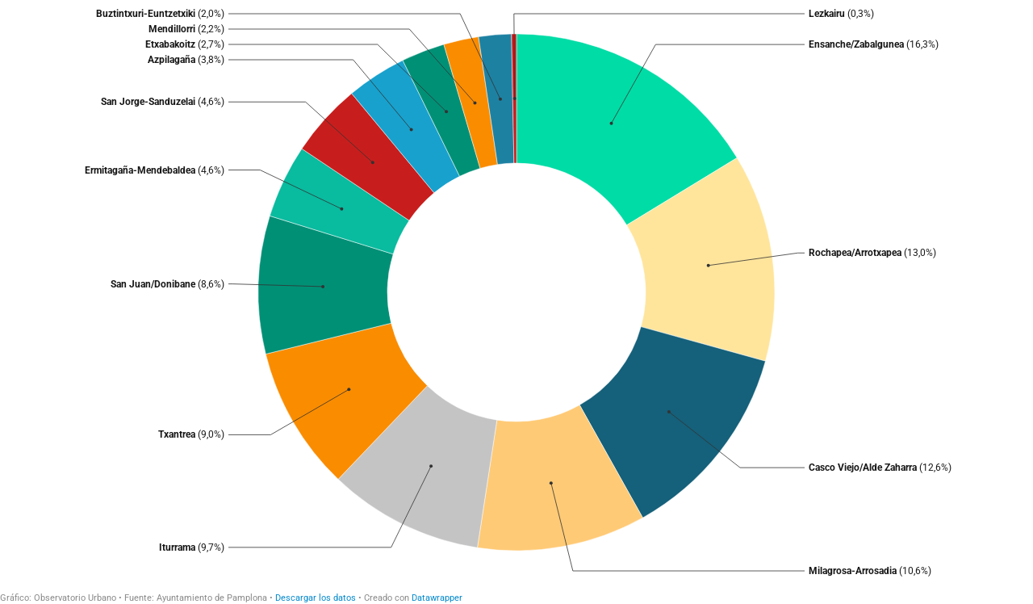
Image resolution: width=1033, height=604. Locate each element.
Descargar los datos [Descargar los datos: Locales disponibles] (315, 598)
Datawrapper (437, 598)
